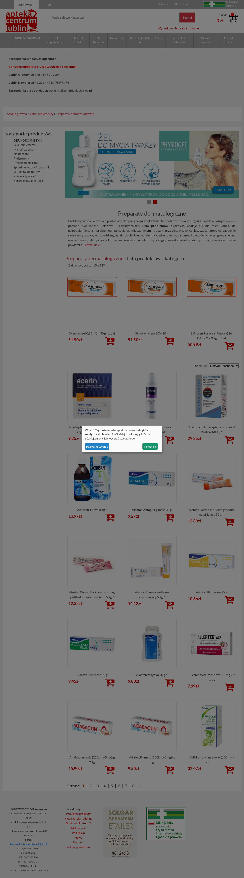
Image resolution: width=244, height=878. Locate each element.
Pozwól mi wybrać (97, 446)
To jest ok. (150, 446)
